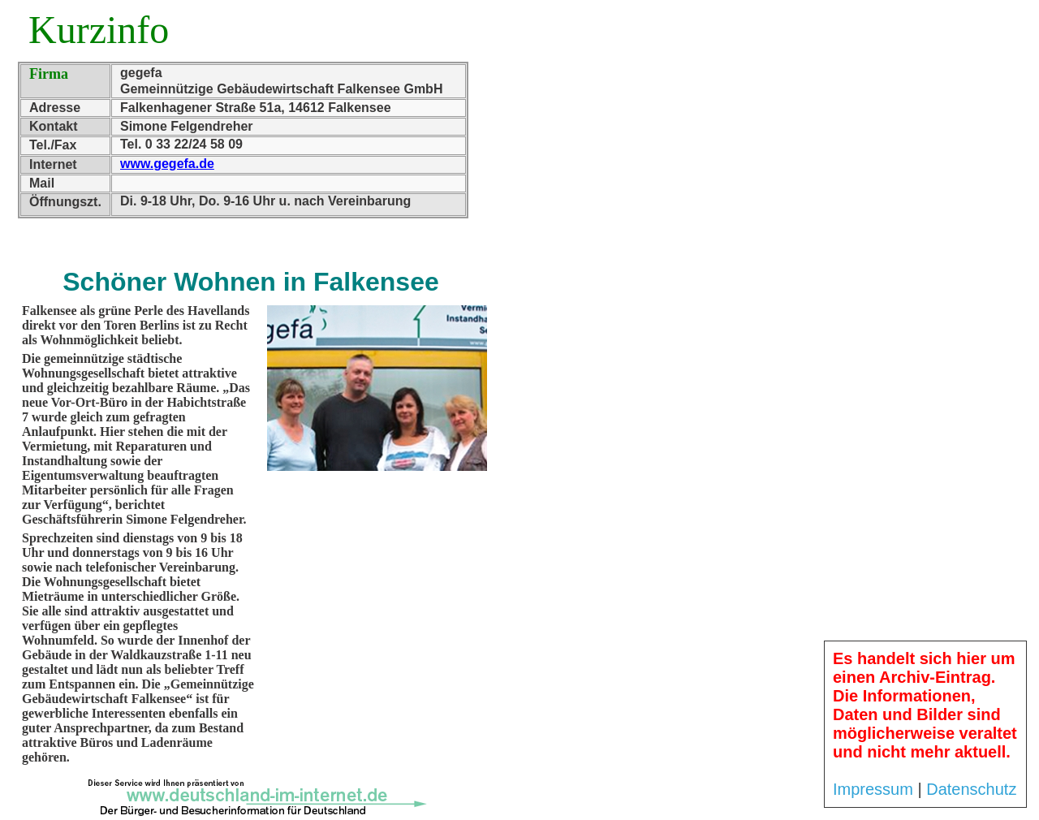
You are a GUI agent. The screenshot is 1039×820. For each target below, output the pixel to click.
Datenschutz (971, 789)
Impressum (873, 789)
